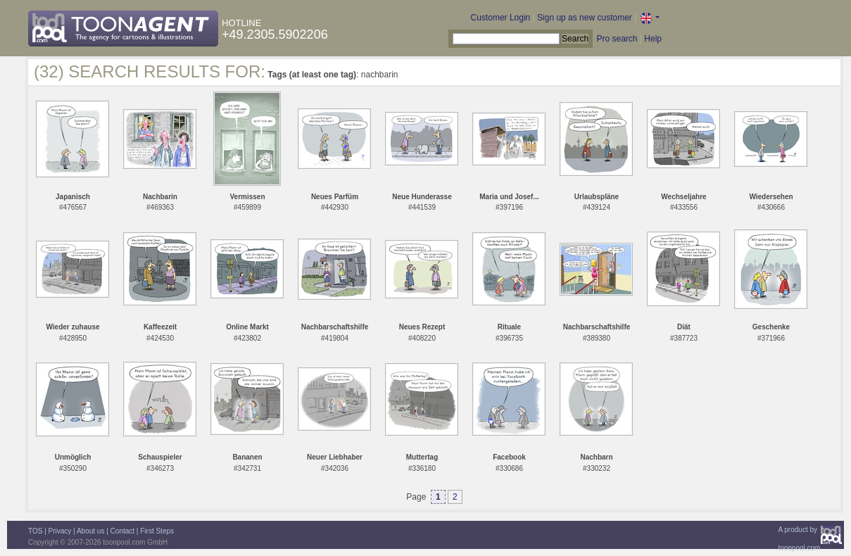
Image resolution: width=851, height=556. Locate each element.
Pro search (616, 39)
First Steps (157, 531)
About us (90, 531)
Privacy (60, 531)
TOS (35, 531)
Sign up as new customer (584, 18)
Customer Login (501, 18)
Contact (122, 531)
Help (653, 39)
